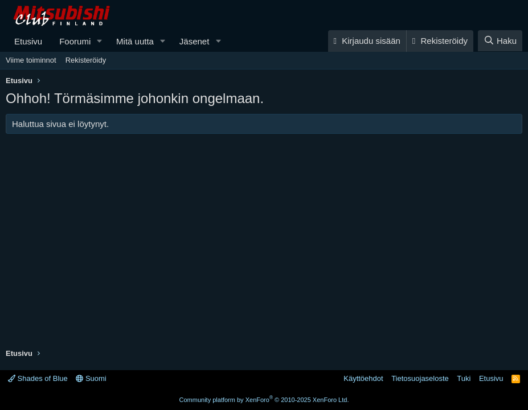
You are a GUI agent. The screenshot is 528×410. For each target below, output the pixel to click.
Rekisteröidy (86, 60)
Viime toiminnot (31, 60)
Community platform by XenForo (264, 399)
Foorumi (75, 41)
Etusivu (28, 41)
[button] (100, 41)
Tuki (463, 378)
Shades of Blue (38, 378)
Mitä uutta (135, 41)
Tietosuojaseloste (420, 378)
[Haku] (500, 40)
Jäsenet (194, 41)
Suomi (91, 378)
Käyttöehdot (363, 378)
